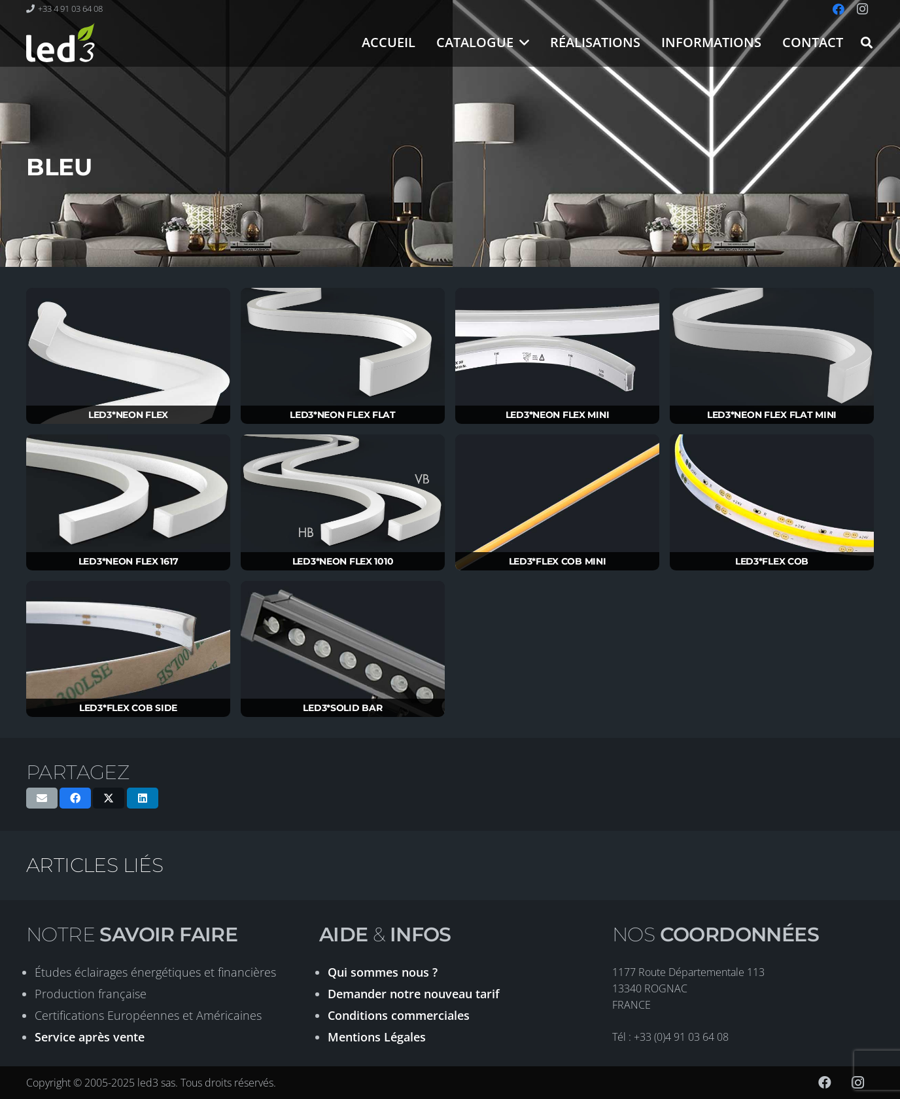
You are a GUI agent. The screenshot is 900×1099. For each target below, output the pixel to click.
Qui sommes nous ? (383, 972)
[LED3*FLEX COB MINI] (557, 502)
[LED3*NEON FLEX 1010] (343, 502)
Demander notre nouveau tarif (414, 994)
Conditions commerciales (399, 1015)
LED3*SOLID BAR (342, 708)
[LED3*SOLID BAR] (343, 649)
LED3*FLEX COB (771, 561)
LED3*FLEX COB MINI (557, 561)
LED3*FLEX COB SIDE (128, 708)
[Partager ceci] (75, 798)
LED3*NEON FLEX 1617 (128, 561)
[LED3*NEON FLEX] (128, 356)
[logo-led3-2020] (60, 42)
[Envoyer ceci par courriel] (42, 798)
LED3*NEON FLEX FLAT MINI (772, 415)
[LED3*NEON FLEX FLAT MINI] (772, 356)
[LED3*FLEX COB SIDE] (128, 649)
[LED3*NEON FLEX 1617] (128, 502)
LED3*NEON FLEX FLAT (343, 415)
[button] (521, 42)
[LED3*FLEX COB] (772, 502)
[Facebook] (824, 1082)
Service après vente (90, 1037)
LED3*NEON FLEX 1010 (343, 561)
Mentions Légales (377, 1037)
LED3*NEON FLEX (128, 415)
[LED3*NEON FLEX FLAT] (343, 356)
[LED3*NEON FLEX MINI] (557, 356)
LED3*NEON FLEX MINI (558, 415)
